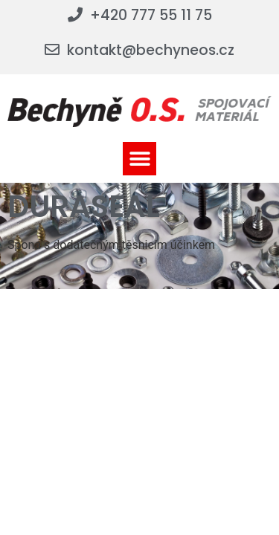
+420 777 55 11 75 (151, 15)
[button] (139, 158)
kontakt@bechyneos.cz (150, 50)
